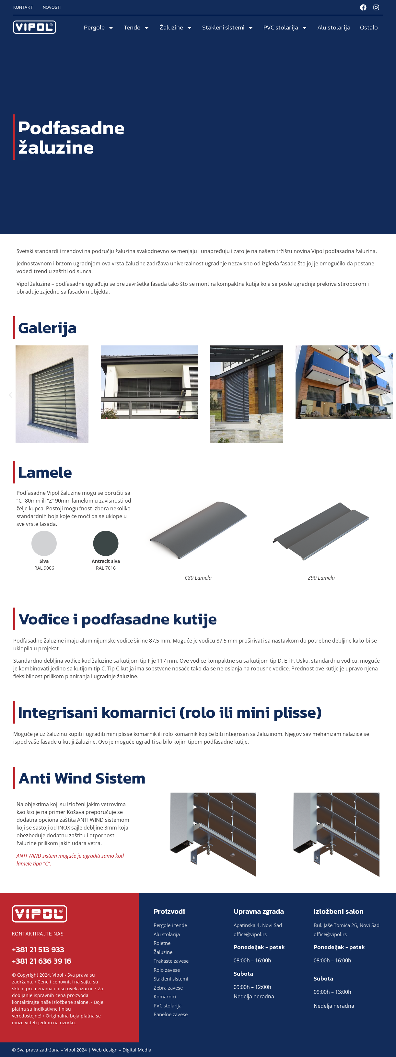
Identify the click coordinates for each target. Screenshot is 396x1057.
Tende (137, 27)
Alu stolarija (333, 27)
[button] (10, 395)
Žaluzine (175, 27)
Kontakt (23, 7)
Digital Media (136, 1050)
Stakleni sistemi (228, 27)
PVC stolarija (285, 27)
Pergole (99, 27)
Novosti (52, 7)
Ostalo (369, 27)
